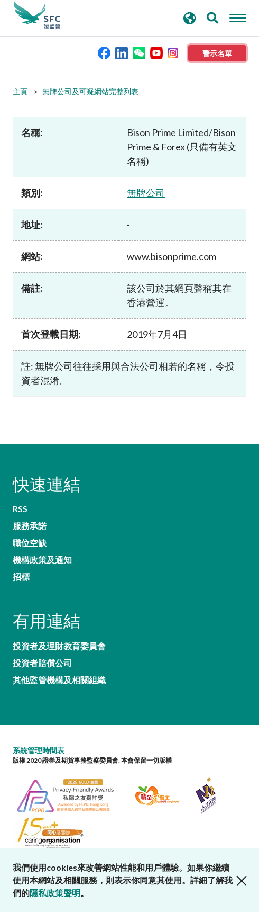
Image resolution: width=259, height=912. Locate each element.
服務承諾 (30, 526)
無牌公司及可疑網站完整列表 (90, 91)
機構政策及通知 (42, 560)
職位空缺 (30, 543)
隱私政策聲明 (55, 893)
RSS (20, 509)
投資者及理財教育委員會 (59, 646)
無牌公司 (146, 193)
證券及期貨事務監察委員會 (37, 15)
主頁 (20, 91)
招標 (21, 577)
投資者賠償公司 (42, 663)
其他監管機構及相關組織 (59, 680)
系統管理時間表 (38, 750)
